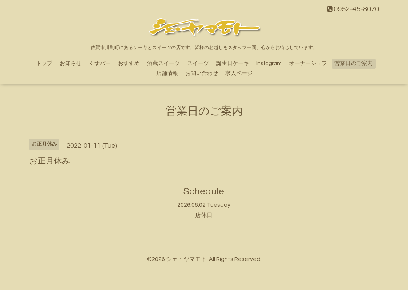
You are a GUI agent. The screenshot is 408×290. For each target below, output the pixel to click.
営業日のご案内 (353, 63)
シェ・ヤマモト (186, 259)
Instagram (269, 63)
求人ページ (239, 73)
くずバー (100, 63)
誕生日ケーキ (232, 63)
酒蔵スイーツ (163, 63)
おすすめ (129, 63)
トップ (44, 63)
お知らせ (71, 63)
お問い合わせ (201, 73)
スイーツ (198, 63)
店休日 (204, 215)
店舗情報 (167, 73)
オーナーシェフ (308, 63)
